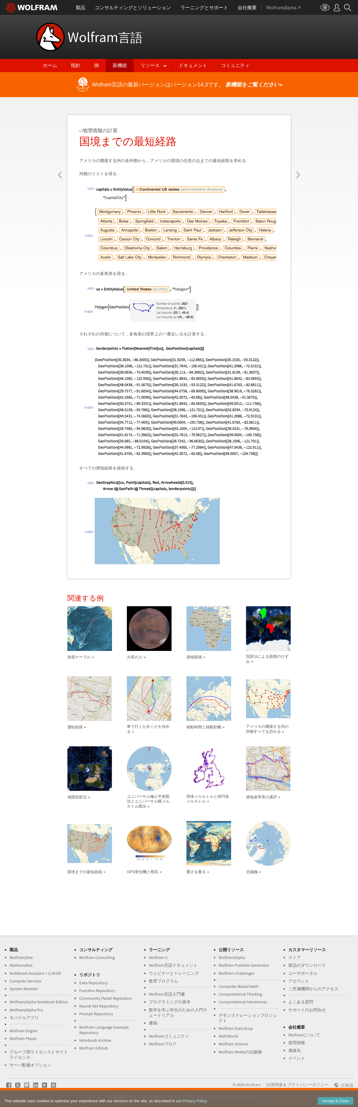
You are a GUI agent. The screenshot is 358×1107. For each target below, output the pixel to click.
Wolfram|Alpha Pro (26, 1010)
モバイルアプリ (24, 1017)
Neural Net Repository (99, 1006)
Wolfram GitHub (93, 1048)
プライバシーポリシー (308, 1084)
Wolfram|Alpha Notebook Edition (39, 1002)
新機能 (120, 65)
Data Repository (93, 982)
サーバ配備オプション (30, 1065)
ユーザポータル (302, 973)
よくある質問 (300, 1002)
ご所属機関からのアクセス (313, 988)
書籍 (153, 1023)
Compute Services (25, 981)
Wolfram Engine (24, 1030)
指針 (75, 65)
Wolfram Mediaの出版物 (240, 1052)
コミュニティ (235, 65)
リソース (150, 65)
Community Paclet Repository (105, 998)
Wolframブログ (163, 1044)
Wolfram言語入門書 (167, 994)
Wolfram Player (23, 1038)
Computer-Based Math (239, 986)
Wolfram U (158, 957)
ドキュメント (193, 65)
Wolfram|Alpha (232, 957)
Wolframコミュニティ (169, 1036)
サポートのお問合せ (307, 1010)
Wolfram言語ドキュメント (173, 965)
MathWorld (228, 1036)
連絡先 (294, 1050)
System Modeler (24, 988)
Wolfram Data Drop (236, 1028)
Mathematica (21, 965)
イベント (296, 1058)
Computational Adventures (243, 1002)
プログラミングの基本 (170, 1002)
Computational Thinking (240, 994)
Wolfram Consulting (97, 957)
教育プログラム (163, 981)
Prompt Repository (96, 1013)
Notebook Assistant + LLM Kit (35, 973)
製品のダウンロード (307, 965)
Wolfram (106, 37)
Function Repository (97, 990)
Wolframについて (304, 1035)
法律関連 (274, 1084)
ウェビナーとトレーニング (174, 973)
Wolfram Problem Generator (244, 965)
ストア (294, 957)
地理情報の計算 (100, 130)
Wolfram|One (21, 957)
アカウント (298, 981)
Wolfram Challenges (236, 973)
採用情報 (296, 1042)
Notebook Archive (95, 1040)
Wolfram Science (233, 1044)
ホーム (50, 65)
